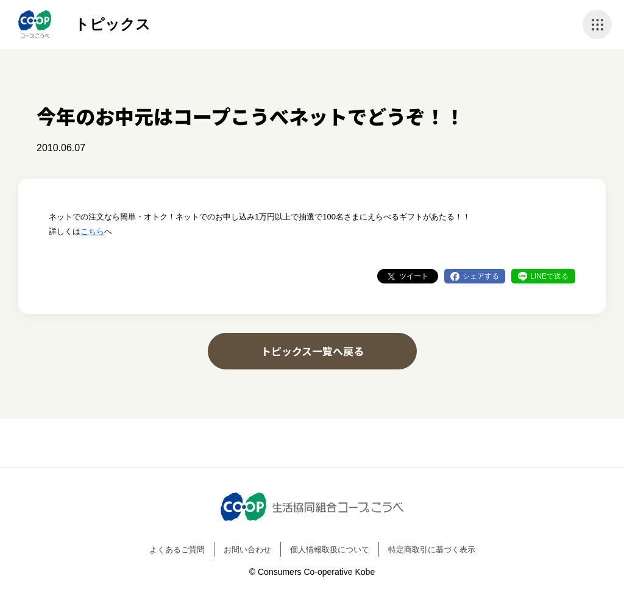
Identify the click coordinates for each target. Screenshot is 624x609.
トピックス (112, 24)
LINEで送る (549, 276)
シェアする (481, 276)
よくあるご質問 (177, 549)
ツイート (413, 276)
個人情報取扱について (329, 549)
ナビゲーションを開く (597, 24)
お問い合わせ (247, 549)
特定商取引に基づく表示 (431, 549)
